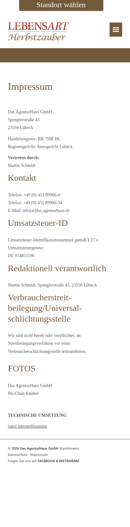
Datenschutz (17, 455)
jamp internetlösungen (27, 426)
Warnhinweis (69, 449)
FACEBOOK (46, 461)
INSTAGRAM (69, 461)
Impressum (39, 455)
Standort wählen (61, 5)
